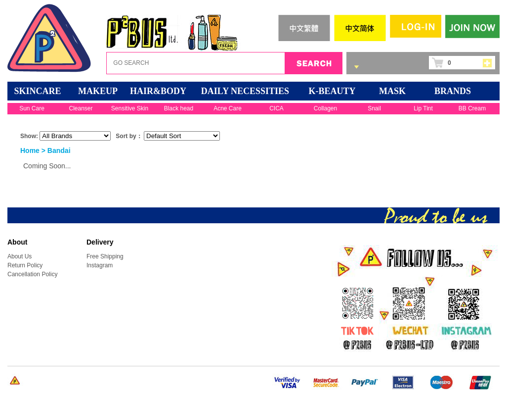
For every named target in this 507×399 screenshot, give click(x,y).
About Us (19, 256)
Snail (374, 108)
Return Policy (24, 265)
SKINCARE (37, 91)
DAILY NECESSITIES (245, 91)
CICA (276, 108)
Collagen (325, 108)
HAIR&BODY (158, 91)
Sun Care (31, 108)
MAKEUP (98, 91)
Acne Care (227, 108)
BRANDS (452, 91)
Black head (178, 108)
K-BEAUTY (331, 91)
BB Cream (472, 108)
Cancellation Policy (32, 274)
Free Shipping (105, 256)
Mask (392, 91)
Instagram (99, 265)
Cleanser (80, 108)
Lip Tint (423, 108)
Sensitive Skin (129, 108)
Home (30, 150)
